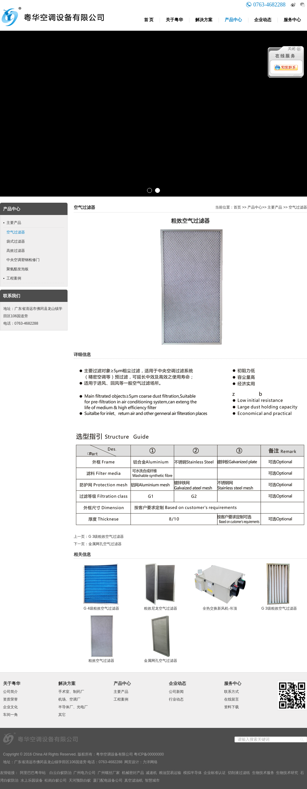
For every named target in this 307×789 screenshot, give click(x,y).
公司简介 (10, 691)
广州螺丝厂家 (109, 773)
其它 (62, 715)
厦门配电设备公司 (107, 780)
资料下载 (231, 707)
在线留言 (231, 699)
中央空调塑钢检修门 (23, 260)
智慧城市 (152, 780)
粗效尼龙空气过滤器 (160, 608)
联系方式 (231, 691)
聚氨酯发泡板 (17, 269)
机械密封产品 (133, 773)
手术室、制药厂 (71, 691)
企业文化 (10, 707)
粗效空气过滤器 (101, 660)
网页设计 (131, 762)
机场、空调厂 (69, 699)
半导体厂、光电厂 (73, 707)
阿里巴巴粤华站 (33, 773)
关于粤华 (174, 20)
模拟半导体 (192, 773)
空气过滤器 (15, 232)
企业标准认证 (215, 773)
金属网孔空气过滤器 (105, 544)
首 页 (149, 20)
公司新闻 (176, 691)
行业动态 (176, 699)
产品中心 (233, 20)
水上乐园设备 (32, 780)
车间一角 (10, 715)
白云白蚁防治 (60, 773)
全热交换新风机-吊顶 (220, 608)
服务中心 (292, 20)
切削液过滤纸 (239, 773)
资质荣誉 (10, 699)
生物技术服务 (263, 773)
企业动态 (262, 20)
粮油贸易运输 (170, 773)
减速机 (151, 773)
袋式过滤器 (15, 241)
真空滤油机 (133, 780)
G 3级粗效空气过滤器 (106, 536)
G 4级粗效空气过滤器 (101, 608)
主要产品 (13, 223)
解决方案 (203, 20)
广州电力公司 (84, 773)
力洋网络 (150, 762)
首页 (237, 207)
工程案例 (13, 278)
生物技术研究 (287, 773)
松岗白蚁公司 (56, 780)
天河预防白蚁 (80, 780)
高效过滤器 (15, 250)
